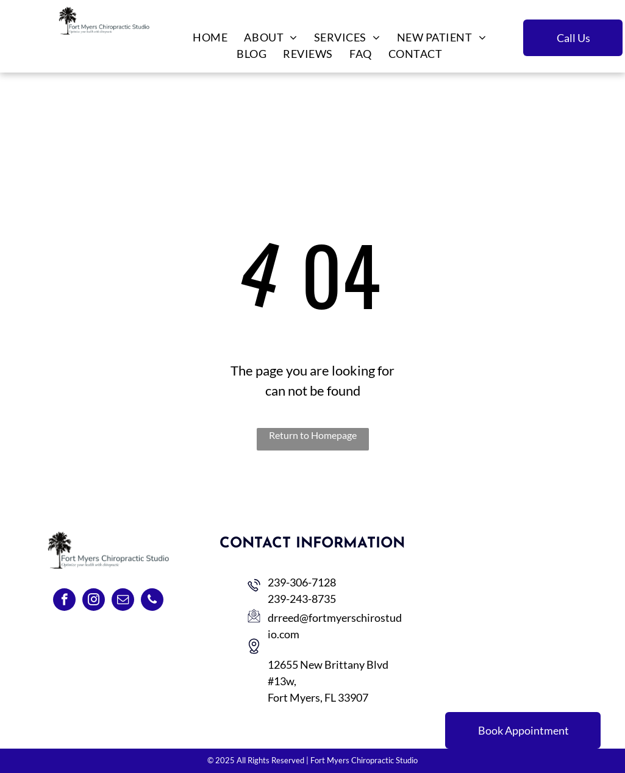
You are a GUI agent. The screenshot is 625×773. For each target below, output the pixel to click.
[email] (123, 601)
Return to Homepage (313, 435)
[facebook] (64, 601)
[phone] (152, 601)
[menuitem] (209, 37)
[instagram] (93, 601)
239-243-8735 (302, 598)
